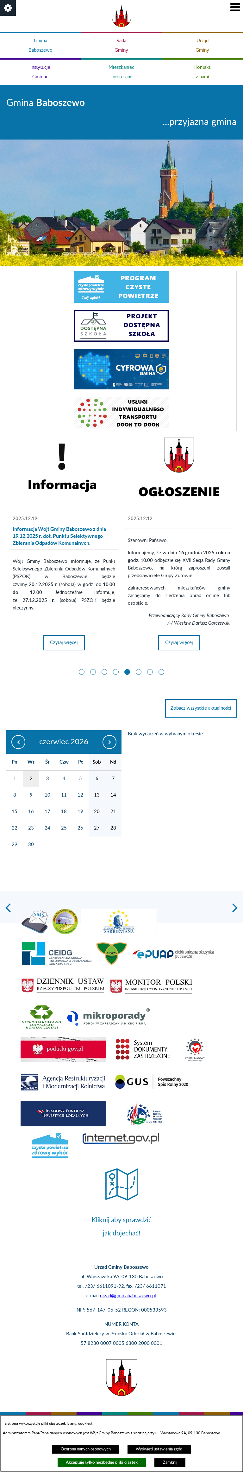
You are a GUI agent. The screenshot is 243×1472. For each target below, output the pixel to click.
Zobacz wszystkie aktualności (201, 708)
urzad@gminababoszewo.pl (128, 1295)
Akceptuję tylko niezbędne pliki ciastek (102, 1462)
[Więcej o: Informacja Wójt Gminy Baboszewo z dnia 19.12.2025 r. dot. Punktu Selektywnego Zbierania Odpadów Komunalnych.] (63, 472)
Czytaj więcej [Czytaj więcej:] (179, 645)
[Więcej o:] (179, 472)
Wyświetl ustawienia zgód (159, 1449)
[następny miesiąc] (110, 742)
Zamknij (170, 1462)
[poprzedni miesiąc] (17, 742)
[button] (8, 8)
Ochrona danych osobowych (86, 1449)
